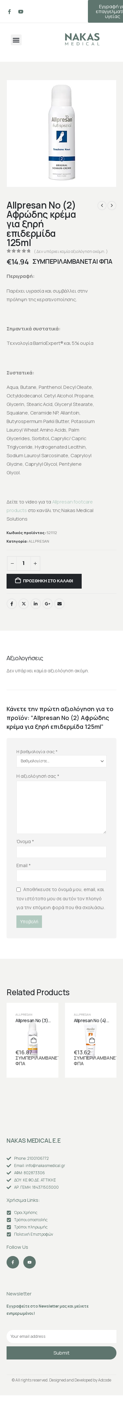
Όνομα (25, 841)
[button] (16, 39)
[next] (111, 205)
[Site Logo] (82, 39)
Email (59, 603)
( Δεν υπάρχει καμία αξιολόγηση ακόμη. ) (71, 251)
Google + (47, 603)
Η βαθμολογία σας (37, 751)
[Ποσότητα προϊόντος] (23, 563)
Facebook (12, 603)
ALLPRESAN (39, 541)
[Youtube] (20, 11)
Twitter (23, 603)
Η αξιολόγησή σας (37, 776)
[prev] (102, 205)
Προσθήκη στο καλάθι (48, 581)
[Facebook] (9, 11)
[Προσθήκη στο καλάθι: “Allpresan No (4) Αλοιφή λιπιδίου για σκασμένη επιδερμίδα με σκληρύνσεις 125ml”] (92, 1040)
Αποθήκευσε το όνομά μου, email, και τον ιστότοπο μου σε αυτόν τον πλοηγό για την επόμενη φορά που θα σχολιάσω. (60, 898)
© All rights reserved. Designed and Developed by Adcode (61, 1380)
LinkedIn (36, 603)
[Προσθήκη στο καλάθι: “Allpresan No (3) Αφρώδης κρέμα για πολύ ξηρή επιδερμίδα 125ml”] (34, 1040)
